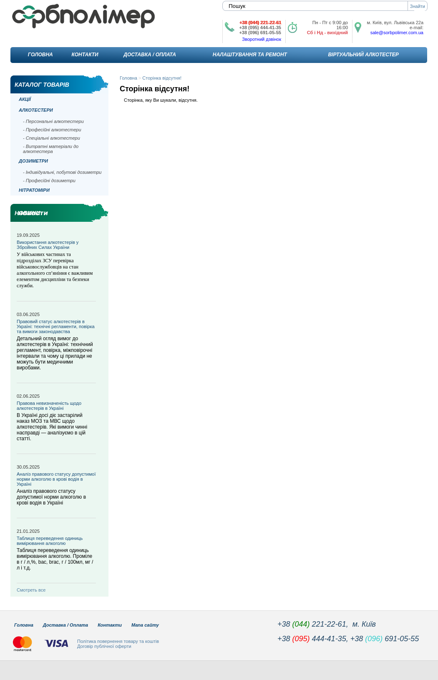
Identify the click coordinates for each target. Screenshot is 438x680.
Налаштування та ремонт (250, 55)
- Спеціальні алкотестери (51, 138)
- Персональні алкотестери (53, 121)
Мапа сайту (145, 624)
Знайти (417, 6)
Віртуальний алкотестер (363, 55)
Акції (25, 99)
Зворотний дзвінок (261, 39)
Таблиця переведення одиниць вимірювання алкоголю (50, 541)
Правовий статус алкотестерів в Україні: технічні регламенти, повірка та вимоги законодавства (56, 326)
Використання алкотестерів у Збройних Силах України (47, 245)
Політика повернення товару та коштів (118, 641)
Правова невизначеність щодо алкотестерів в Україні (49, 406)
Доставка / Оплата (149, 55)
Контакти (85, 55)
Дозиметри (33, 160)
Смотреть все (31, 589)
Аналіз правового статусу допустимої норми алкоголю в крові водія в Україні (56, 479)
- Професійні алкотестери (52, 129)
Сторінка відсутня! (161, 77)
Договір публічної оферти (104, 646)
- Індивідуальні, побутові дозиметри (62, 172)
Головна (40, 55)
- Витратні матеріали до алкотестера (50, 149)
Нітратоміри (34, 190)
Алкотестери (36, 110)
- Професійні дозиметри (49, 180)
